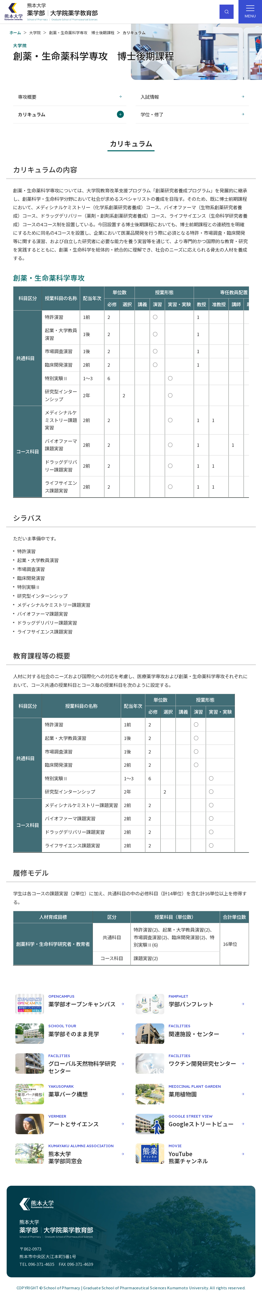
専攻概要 (27, 96)
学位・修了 (151, 114)
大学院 (35, 32)
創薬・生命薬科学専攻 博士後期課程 (81, 32)
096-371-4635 (41, 1264)
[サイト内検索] (227, 12)
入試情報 (149, 96)
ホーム (15, 32)
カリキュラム (31, 114)
